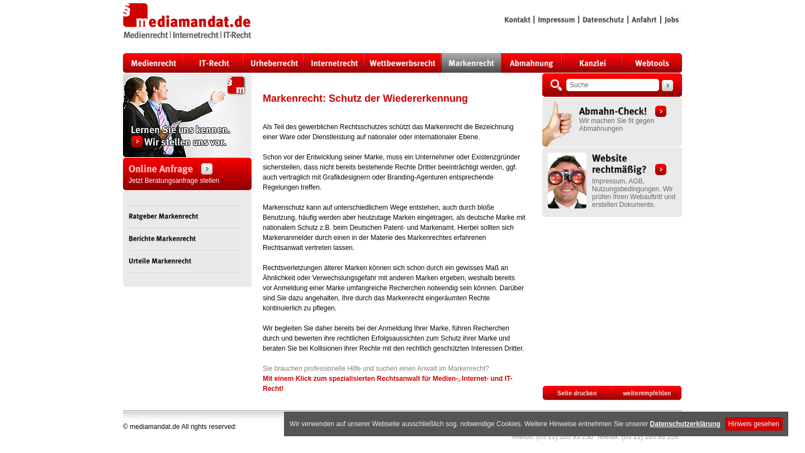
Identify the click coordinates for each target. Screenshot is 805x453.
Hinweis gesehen (753, 424)
